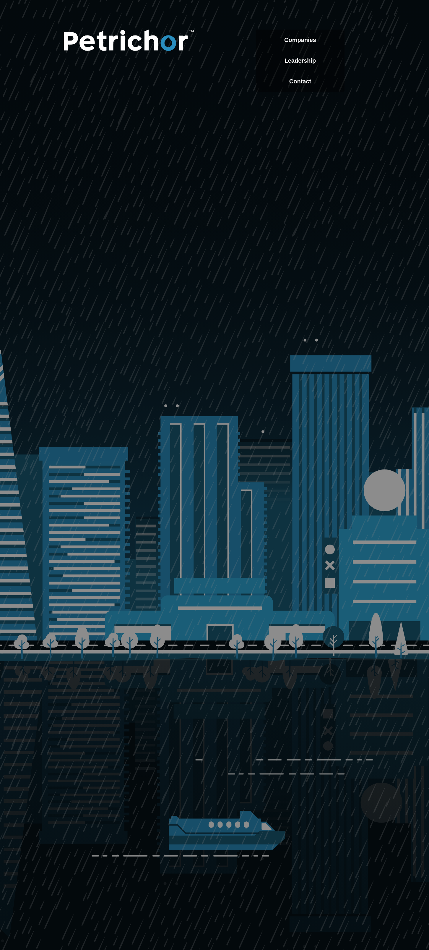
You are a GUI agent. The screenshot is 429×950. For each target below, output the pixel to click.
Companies (300, 40)
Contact (300, 81)
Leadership (300, 60)
